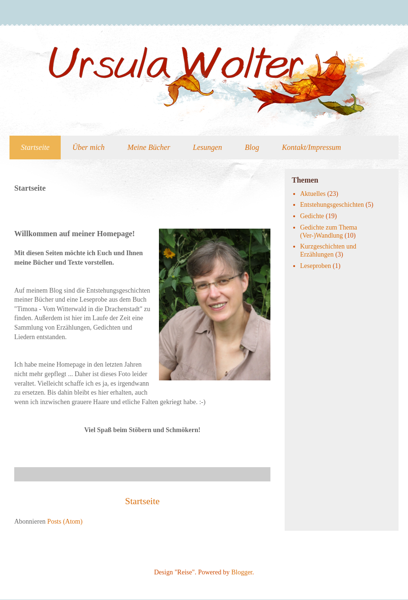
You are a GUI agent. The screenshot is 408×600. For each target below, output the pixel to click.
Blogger (241, 572)
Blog (252, 147)
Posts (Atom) (65, 521)
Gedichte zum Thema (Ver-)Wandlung (328, 231)
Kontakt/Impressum (311, 147)
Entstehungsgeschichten (332, 204)
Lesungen (207, 147)
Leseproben (315, 265)
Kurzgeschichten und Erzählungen (328, 250)
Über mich (88, 147)
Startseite (35, 147)
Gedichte (312, 216)
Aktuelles (313, 193)
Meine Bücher (148, 147)
